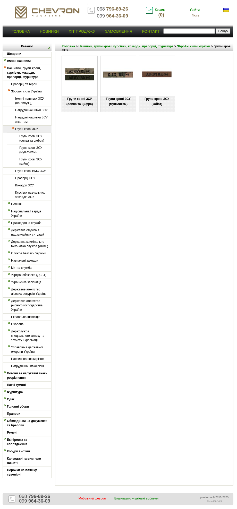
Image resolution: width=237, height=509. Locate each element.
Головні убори (18, 406)
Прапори (13, 414)
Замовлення (118, 31)
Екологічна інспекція (25, 317)
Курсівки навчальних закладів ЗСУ (30, 195)
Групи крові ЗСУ (26, 129)
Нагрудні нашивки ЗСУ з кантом (31, 120)
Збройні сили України (26, 91)
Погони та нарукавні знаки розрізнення (27, 375)
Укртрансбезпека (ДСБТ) (28, 275)
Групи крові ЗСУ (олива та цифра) (31, 138)
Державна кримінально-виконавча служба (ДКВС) (29, 244)
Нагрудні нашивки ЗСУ (31, 110)
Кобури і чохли (18, 451)
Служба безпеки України (28, 253)
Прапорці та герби (24, 84)
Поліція (16, 204)
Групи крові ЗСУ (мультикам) (30, 150)
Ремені (12, 432)
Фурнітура (15, 392)
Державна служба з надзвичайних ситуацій (27, 232)
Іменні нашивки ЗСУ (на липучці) (29, 101)
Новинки (49, 31)
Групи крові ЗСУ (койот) (30, 162)
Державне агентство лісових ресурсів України (29, 292)
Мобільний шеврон (93, 498)
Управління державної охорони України (27, 349)
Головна (21, 31)
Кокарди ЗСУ (24, 185)
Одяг (10, 399)
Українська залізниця (26, 282)
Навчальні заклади (24, 260)
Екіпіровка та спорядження (17, 442)
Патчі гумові (16, 385)
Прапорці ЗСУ (25, 178)
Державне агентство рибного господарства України (27, 305)
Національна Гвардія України (26, 214)
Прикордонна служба (26, 223)
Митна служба (21, 268)
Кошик (160, 10)
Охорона (17, 324)
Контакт (151, 31)
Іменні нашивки (19, 61)
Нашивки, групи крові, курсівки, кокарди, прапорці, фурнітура (24, 72)
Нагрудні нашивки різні (27, 366)
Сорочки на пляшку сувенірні (22, 472)
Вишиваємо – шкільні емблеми (136, 498)
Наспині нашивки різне (27, 359)
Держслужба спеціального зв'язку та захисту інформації (27, 336)
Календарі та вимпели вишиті (24, 461)
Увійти (195, 10)
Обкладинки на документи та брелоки (27, 423)
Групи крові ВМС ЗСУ (30, 171)
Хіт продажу (82, 31)
